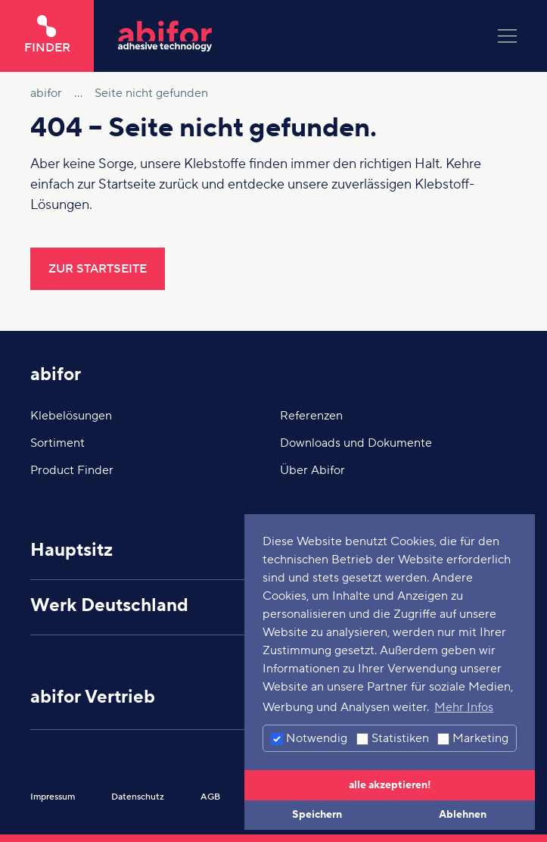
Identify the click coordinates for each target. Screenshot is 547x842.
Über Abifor (312, 470)
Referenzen (311, 415)
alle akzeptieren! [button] (390, 785)
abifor (55, 374)
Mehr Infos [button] (463, 707)
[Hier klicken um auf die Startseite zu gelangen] (296, 35)
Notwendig (309, 738)
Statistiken (392, 738)
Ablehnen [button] (462, 814)
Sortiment (57, 443)
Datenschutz (137, 797)
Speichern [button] (317, 814)
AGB (210, 797)
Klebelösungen (71, 415)
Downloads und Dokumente (356, 443)
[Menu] (507, 36)
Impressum (52, 797)
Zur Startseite (97, 268)
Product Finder (71, 470)
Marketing (472, 738)
